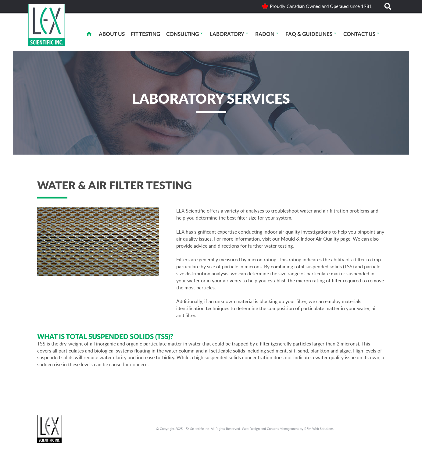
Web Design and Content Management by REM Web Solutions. (288, 428)
